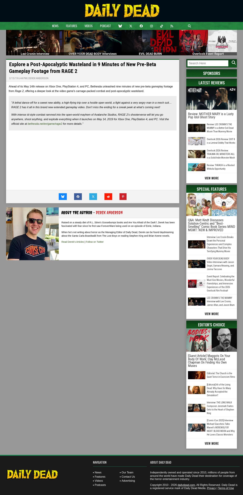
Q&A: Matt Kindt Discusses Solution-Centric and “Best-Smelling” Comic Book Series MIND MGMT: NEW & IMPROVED (211, 225)
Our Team (127, 472)
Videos (89, 26)
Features (71, 26)
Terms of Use (226, 488)
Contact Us (128, 476)
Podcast (105, 26)
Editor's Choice (211, 325)
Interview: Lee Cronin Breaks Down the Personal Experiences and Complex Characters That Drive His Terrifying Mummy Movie (220, 244)
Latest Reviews (212, 82)
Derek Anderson (38, 78)
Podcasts (100, 485)
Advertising (128, 480)
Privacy (211, 488)
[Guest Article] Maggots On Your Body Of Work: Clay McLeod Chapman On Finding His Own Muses (209, 361)
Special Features (211, 189)
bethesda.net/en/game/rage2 (45, 123)
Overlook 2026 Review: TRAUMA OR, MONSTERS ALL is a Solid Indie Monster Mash (221, 154)
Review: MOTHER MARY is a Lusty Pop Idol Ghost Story (211, 115)
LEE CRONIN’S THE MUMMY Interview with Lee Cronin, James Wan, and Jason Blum (221, 301)
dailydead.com (186, 485)
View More (212, 178)
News (55, 26)
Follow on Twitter (95, 241)
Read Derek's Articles (72, 241)
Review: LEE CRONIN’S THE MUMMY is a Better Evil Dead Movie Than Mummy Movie (220, 128)
